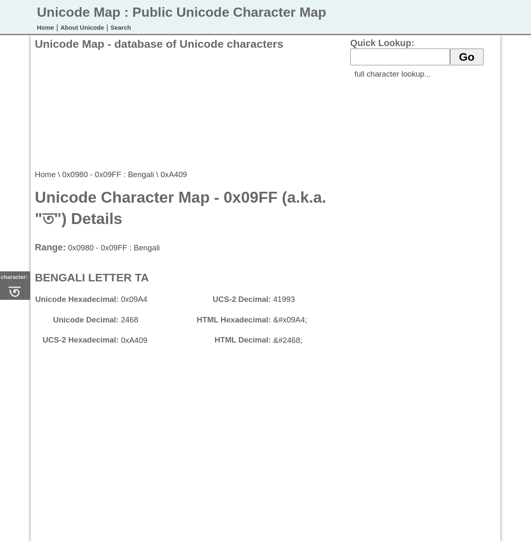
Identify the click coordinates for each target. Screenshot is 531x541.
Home (45, 27)
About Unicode (82, 27)
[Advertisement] (187, 109)
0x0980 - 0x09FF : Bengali (108, 174)
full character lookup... (392, 74)
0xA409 (174, 174)
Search (120, 27)
